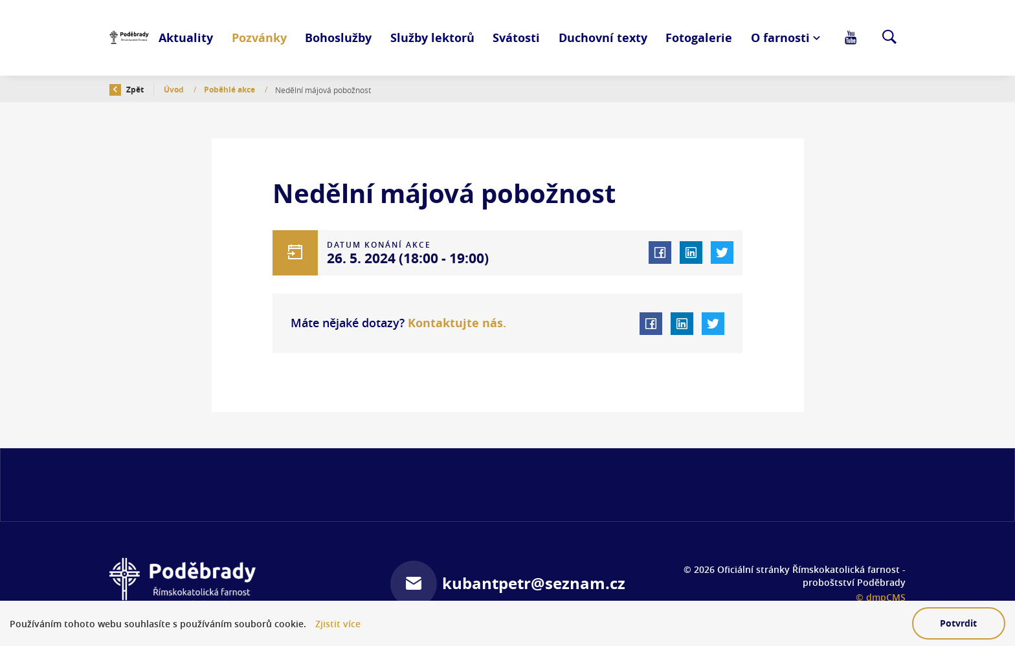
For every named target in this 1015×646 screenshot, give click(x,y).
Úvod (175, 89)
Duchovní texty (603, 37)
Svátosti (516, 37)
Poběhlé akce (230, 89)
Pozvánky (259, 37)
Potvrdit (958, 623)
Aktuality (186, 37)
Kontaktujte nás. (455, 322)
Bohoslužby (338, 37)
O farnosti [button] (780, 37)
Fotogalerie (698, 37)
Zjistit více (338, 623)
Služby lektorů (432, 37)
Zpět (126, 89)
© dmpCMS (881, 597)
